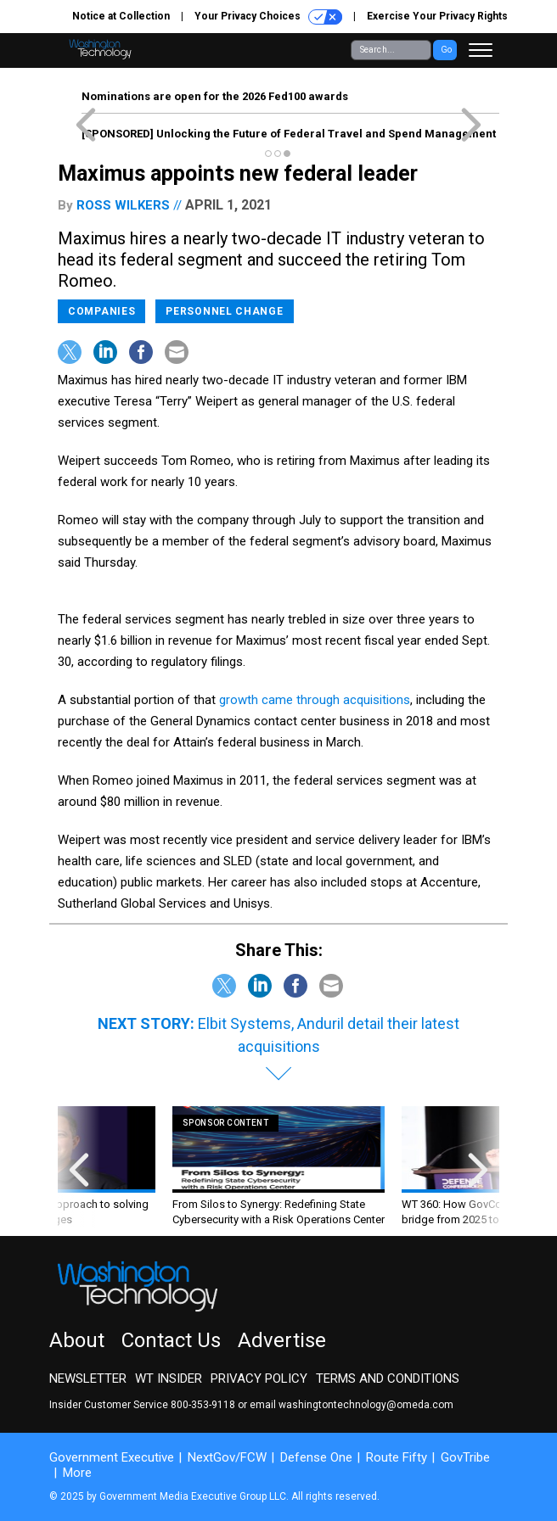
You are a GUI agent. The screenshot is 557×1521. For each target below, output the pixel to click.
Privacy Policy (259, 1378)
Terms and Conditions (387, 1378)
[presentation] (79, 1166)
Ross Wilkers (123, 205)
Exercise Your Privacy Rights (437, 16)
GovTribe (465, 1457)
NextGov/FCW (227, 1457)
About (76, 1340)
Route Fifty (396, 1457)
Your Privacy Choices (268, 17)
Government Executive (111, 1457)
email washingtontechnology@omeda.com (351, 1405)
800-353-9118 (203, 1405)
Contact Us (171, 1340)
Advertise (282, 1340)
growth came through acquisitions (314, 699)
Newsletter (88, 1378)
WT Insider (168, 1378)
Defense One (316, 1457)
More (77, 1472)
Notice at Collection (121, 16)
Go (446, 49)
